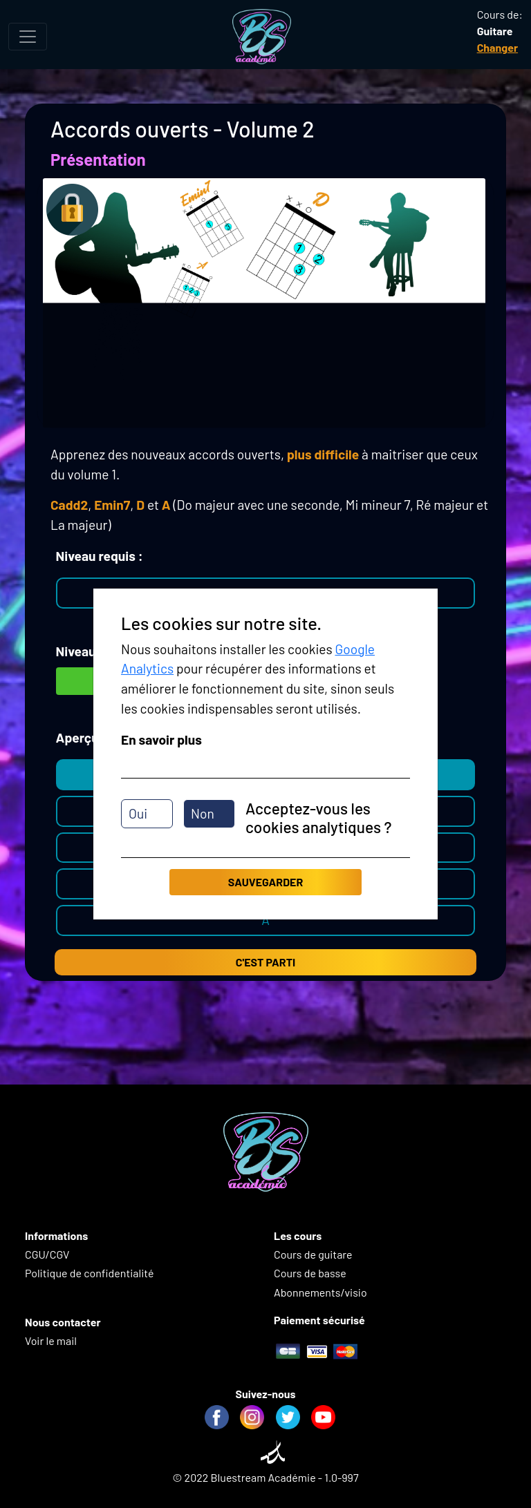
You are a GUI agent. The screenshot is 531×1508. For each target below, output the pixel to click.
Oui (138, 813)
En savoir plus (161, 739)
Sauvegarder (265, 881)
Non (202, 813)
